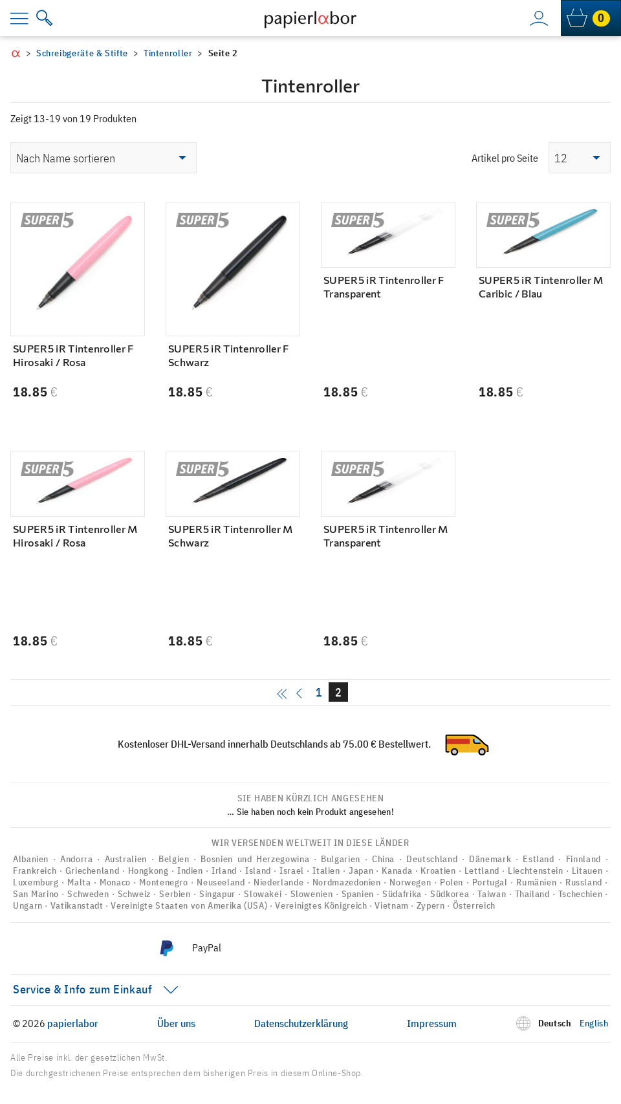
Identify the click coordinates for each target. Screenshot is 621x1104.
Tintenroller (168, 53)
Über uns (176, 1023)
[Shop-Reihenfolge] (103, 157)
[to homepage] (310, 18)
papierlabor (72, 1023)
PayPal (206, 947)
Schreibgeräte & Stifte (82, 53)
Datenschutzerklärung (301, 1023)
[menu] (28, 18)
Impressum (432, 1023)
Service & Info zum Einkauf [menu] (83, 989)
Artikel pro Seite (505, 158)
